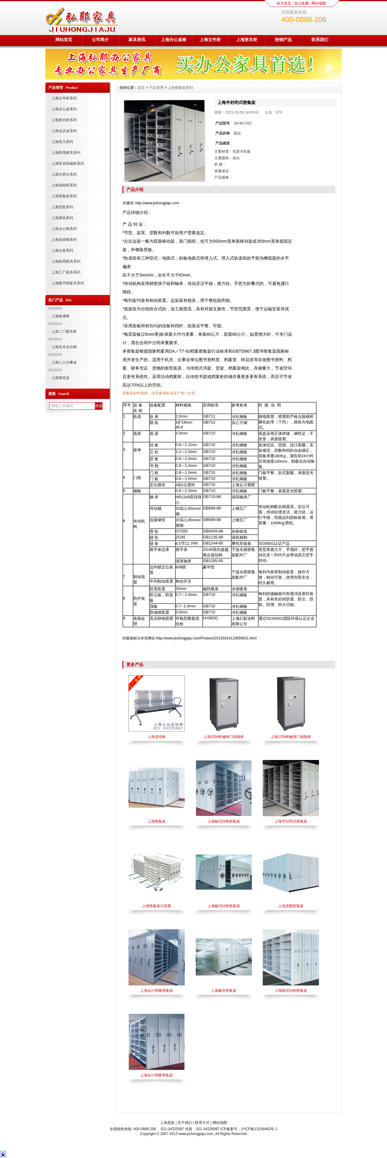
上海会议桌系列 (64, 131)
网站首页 (63, 39)
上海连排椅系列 (64, 240)
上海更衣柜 (246, 39)
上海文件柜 (210, 39)
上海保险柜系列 (64, 185)
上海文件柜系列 (64, 98)
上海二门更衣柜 (64, 331)
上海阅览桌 (60, 378)
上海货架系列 (62, 207)
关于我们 (184, 1123)
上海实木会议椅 (64, 347)
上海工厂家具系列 (65, 272)
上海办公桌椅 (173, 39)
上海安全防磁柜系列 (67, 163)
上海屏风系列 (62, 218)
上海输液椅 (60, 316)
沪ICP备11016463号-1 (259, 1129)
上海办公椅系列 (64, 229)
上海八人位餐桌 (64, 362)
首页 (141, 88)
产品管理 (156, 88)
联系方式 (202, 1123)
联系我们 (319, 39)
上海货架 (167, 1123)
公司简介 (100, 39)
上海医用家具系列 (65, 152)
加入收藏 (301, 3)
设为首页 (284, 3)
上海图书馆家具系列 (67, 283)
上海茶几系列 (62, 142)
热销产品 (283, 39)
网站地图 (318, 3)
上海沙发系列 (62, 250)
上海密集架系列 (64, 196)
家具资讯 (136, 39)
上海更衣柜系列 (64, 120)
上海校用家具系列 (65, 261)
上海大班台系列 (64, 174)
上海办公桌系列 (64, 109)
